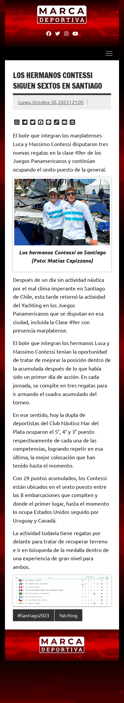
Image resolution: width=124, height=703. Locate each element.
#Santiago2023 (33, 615)
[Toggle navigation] (109, 53)
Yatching (68, 615)
